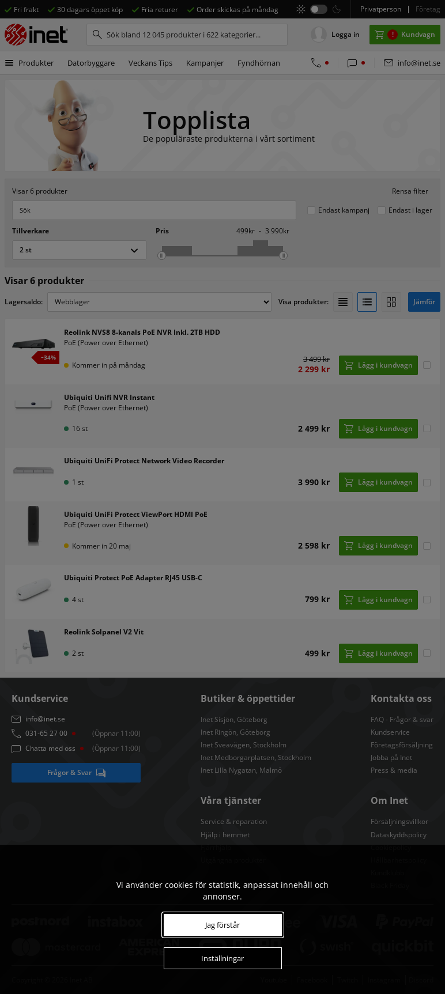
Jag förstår (222, 925)
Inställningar (222, 958)
